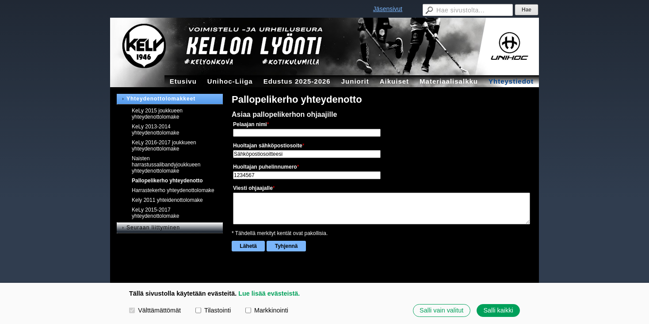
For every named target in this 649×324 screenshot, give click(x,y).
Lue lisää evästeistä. (269, 293)
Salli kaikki (498, 310)
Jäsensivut (387, 8)
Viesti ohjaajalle (253, 188)
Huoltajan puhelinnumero (265, 167)
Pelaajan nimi (250, 124)
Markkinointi (266, 310)
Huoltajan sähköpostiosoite (267, 146)
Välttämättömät (155, 310)
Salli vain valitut (441, 310)
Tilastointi (213, 310)
